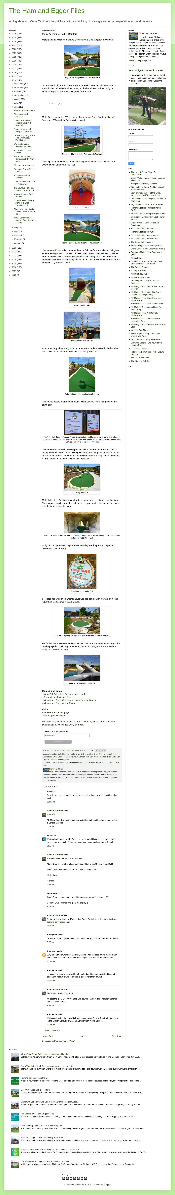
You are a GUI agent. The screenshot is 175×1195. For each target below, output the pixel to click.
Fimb (49, 835)
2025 (14, 37)
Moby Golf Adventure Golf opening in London (65, 694)
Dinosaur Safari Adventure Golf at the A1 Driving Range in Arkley (49, 1102)
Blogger (107, 1185)
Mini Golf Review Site (140, 277)
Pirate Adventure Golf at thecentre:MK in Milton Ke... (24, 211)
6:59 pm (50, 846)
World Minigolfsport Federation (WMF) (148, 249)
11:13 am (51, 961)
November (19, 87)
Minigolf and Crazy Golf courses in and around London (69, 700)
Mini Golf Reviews (139, 274)
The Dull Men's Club (140, 358)
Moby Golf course (55, 250)
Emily (66, 348)
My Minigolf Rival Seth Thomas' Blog (147, 304)
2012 (14, 252)
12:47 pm (51, 802)
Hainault (74, 757)
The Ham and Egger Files (47, 10)
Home (82, 1036)
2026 (14, 34)
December (19, 84)
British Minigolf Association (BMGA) (146, 245)
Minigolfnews (137, 258)
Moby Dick (106, 757)
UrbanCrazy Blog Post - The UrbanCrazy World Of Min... (24, 137)
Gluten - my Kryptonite (24, 165)
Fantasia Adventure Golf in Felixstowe (24, 183)
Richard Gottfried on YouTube (144, 228)
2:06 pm (50, 827)
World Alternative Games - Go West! (23, 145)
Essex (67, 757)
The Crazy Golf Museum (142, 242)
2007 (14, 271)
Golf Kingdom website (97, 646)
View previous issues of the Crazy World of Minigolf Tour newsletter (146, 194)
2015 (14, 76)
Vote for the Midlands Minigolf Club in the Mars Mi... (23, 122)
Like (44, 721)
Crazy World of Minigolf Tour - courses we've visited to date (47, 1066)
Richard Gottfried (49, 760)
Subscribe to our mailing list (56, 731)
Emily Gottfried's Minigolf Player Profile (148, 214)
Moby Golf (116, 757)
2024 (14, 41)
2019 (14, 61)
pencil (85, 458)
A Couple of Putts (138, 270)
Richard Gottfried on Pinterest (144, 239)
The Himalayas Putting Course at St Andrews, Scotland (45, 1161)
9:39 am (50, 1005)
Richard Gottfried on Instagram (144, 235)
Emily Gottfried (58, 757)
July (16, 103)
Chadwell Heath (68, 754)
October (18, 91)
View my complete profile (139, 60)
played (81, 117)
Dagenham (47, 757)
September (19, 95)
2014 (14, 80)
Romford (60, 760)
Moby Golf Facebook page (55, 649)
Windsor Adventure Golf (24, 110)
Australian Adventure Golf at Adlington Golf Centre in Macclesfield (50, 1149)
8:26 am (50, 942)
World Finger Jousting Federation (145, 339)
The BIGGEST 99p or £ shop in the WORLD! (24, 189)
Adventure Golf (55, 754)
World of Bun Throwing (141, 330)
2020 (14, 57)
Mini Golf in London (93, 757)
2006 (14, 275)
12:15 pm (51, 1025)
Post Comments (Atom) (64, 1041)
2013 (14, 248)
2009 (14, 263)
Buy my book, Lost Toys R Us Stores (147, 204)
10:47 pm (51, 981)
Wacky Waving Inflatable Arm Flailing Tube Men (42, 1137)
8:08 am (50, 906)
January (18, 243)
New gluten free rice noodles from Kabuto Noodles (24, 220)
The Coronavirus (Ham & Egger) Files (37, 1114)
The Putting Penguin (140, 267)
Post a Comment (52, 1030)
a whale (104, 599)
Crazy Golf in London (84, 754)
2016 (14, 72)
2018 (14, 65)
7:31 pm (50, 884)
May (16, 227)
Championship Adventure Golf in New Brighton (41, 1126)
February (18, 239)
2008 (14, 267)
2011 (14, 256)
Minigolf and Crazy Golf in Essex (59, 703)
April (16, 231)
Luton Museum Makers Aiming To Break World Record (24, 202)
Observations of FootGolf (21, 115)
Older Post (116, 1036)
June (16, 107)
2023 (14, 45)
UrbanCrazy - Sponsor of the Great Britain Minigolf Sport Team (146, 262)
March (17, 235)
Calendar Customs (139, 348)
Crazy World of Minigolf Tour (57, 697)
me (62, 725)
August (17, 99)
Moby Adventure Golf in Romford (35, 1090)
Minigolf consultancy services (144, 184)
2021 (14, 53)
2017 (14, 68)
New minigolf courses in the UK (145, 70)
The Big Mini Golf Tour (141, 361)
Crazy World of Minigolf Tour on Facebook (70, 721)
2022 (14, 49)
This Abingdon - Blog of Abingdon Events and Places (145, 335)
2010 (14, 259)
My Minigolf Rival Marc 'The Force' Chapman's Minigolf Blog (146, 293)
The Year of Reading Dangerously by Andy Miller (24, 159)
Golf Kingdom (112, 250)
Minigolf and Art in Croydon (22, 176)
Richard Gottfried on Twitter (143, 232)
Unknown (51, 951)
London (82, 757)
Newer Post (48, 1036)
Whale (67, 760)
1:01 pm (50, 926)
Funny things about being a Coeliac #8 (23, 130)
